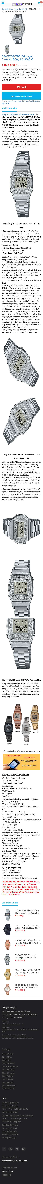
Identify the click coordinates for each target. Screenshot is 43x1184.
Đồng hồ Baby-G (7, 1082)
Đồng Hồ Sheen (7, 1076)
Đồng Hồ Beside (7, 1079)
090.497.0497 (7, 1171)
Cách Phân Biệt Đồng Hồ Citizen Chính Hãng (17, 1115)
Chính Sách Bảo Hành (9, 1128)
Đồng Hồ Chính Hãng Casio (11, 1122)
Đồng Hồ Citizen (7, 1054)
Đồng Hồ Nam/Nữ (8, 1063)
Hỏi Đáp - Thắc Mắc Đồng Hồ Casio (14, 1119)
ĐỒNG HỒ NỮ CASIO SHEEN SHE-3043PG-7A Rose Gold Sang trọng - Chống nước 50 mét (28, 986)
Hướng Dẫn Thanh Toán (10, 1134)
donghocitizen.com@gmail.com (15, 1161)
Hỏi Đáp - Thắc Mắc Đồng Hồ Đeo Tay (15, 1109)
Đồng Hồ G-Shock (8, 1070)
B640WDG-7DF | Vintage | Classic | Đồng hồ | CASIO (17, 58)
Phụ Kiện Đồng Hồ (8, 1089)
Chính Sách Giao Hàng (10, 1125)
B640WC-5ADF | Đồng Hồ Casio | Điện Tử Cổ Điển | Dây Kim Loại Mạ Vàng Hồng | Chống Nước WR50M (28, 941)
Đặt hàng (22, 87)
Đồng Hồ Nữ (6, 1060)
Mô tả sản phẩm (9, 108)
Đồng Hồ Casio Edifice (10, 1067)
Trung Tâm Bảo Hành (9, 1131)
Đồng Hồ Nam (7, 1057)
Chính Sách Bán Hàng (9, 1112)
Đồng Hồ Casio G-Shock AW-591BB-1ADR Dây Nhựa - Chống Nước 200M (27, 926)
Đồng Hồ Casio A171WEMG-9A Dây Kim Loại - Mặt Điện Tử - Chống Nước (27, 971)
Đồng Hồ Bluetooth (8, 1086)
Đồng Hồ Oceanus (8, 1073)
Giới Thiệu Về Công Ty (9, 1138)
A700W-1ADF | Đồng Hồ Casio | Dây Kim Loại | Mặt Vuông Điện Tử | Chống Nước (27, 911)
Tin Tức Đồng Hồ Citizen (10, 1103)
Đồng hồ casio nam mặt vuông (18, 101)
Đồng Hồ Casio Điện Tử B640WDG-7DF (18, 114)
